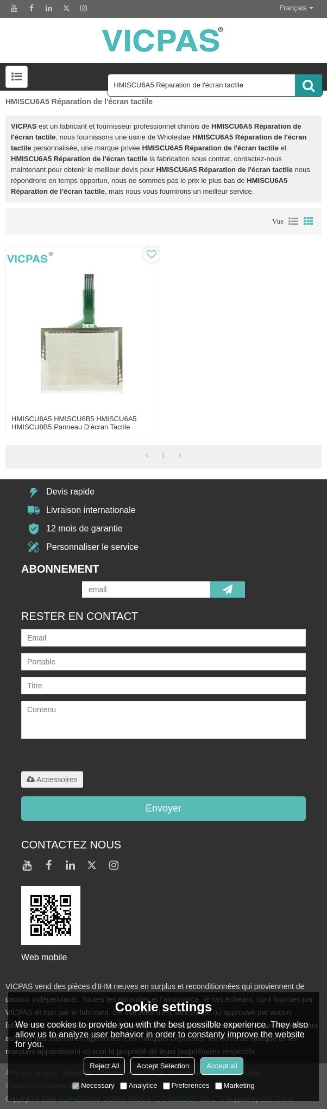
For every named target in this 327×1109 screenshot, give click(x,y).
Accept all (221, 1066)
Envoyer (163, 808)
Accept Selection (162, 1066)
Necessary (93, 1085)
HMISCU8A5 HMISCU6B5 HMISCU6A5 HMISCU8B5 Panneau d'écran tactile (73, 423)
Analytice (139, 1085)
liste (293, 221)
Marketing (235, 1085)
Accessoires (52, 779)
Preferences (186, 1085)
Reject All (104, 1066)
